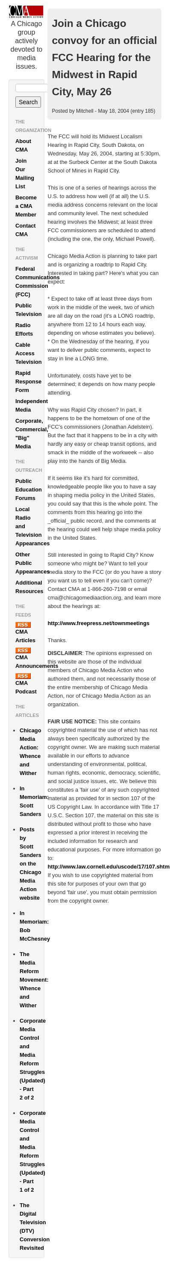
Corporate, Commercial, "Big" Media (29, 434)
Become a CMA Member (26, 206)
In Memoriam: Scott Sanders (32, 801)
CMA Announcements (29, 658)
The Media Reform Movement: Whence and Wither (32, 980)
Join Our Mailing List (24, 174)
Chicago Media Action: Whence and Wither (30, 751)
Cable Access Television (28, 353)
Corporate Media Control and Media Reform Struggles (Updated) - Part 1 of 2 (32, 1151)
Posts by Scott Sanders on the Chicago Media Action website (30, 863)
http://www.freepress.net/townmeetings (98, 623)
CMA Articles (25, 632)
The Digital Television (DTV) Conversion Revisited (32, 1226)
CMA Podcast (26, 684)
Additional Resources (29, 586)
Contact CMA (25, 229)
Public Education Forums (28, 489)
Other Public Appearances (29, 563)
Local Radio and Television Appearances (29, 526)
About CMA (23, 145)
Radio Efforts (24, 329)
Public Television (28, 309)
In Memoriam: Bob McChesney (32, 926)
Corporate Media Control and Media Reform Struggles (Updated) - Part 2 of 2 (32, 1059)
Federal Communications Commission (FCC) (29, 282)
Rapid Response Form (28, 381)
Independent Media (29, 405)
